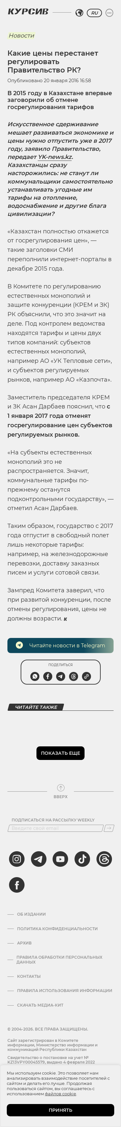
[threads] (104, 859)
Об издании (31, 914)
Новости (21, 35)
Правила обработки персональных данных (59, 959)
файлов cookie (60, 1093)
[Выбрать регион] (79, 13)
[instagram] (17, 859)
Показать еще (60, 753)
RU (94, 13)
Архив (24, 943)
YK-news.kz (55, 157)
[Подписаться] (109, 828)
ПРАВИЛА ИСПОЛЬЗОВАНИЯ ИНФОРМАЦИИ (64, 990)
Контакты (29, 976)
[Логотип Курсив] (28, 11)
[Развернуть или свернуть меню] (109, 13)
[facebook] (17, 885)
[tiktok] (82, 859)
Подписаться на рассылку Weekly (53, 820)
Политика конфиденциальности (57, 929)
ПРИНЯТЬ (60, 1110)
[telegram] (38, 859)
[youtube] (60, 859)
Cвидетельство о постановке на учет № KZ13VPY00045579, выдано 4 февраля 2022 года (51, 1062)
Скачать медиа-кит (40, 1005)
